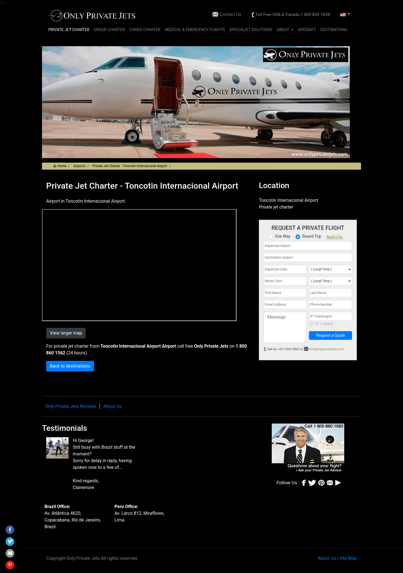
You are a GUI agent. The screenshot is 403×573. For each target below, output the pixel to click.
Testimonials (64, 428)
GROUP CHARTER (109, 29)
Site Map (348, 558)
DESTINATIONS (333, 29)
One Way (282, 236)
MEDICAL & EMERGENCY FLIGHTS (195, 29)
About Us (112, 406)
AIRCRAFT (307, 29)
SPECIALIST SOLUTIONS (250, 29)
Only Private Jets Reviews (70, 406)
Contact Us (230, 14)
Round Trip (311, 236)
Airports (79, 166)
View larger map (66, 333)
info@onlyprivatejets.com (326, 349)
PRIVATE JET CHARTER (68, 29)
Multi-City (335, 237)
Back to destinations (70, 366)
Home (61, 166)
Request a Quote (330, 335)
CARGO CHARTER (144, 29)
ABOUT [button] (283, 29)
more (89, 487)
